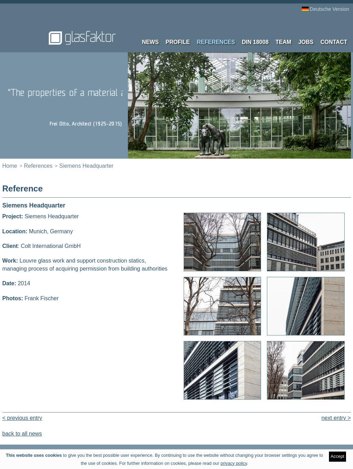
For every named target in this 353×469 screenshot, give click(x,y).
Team (283, 42)
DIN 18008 (255, 42)
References (216, 42)
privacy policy (234, 463)
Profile (178, 42)
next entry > (336, 418)
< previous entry (22, 418)
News (150, 42)
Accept (337, 456)
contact (333, 42)
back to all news (22, 434)
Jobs (306, 42)
